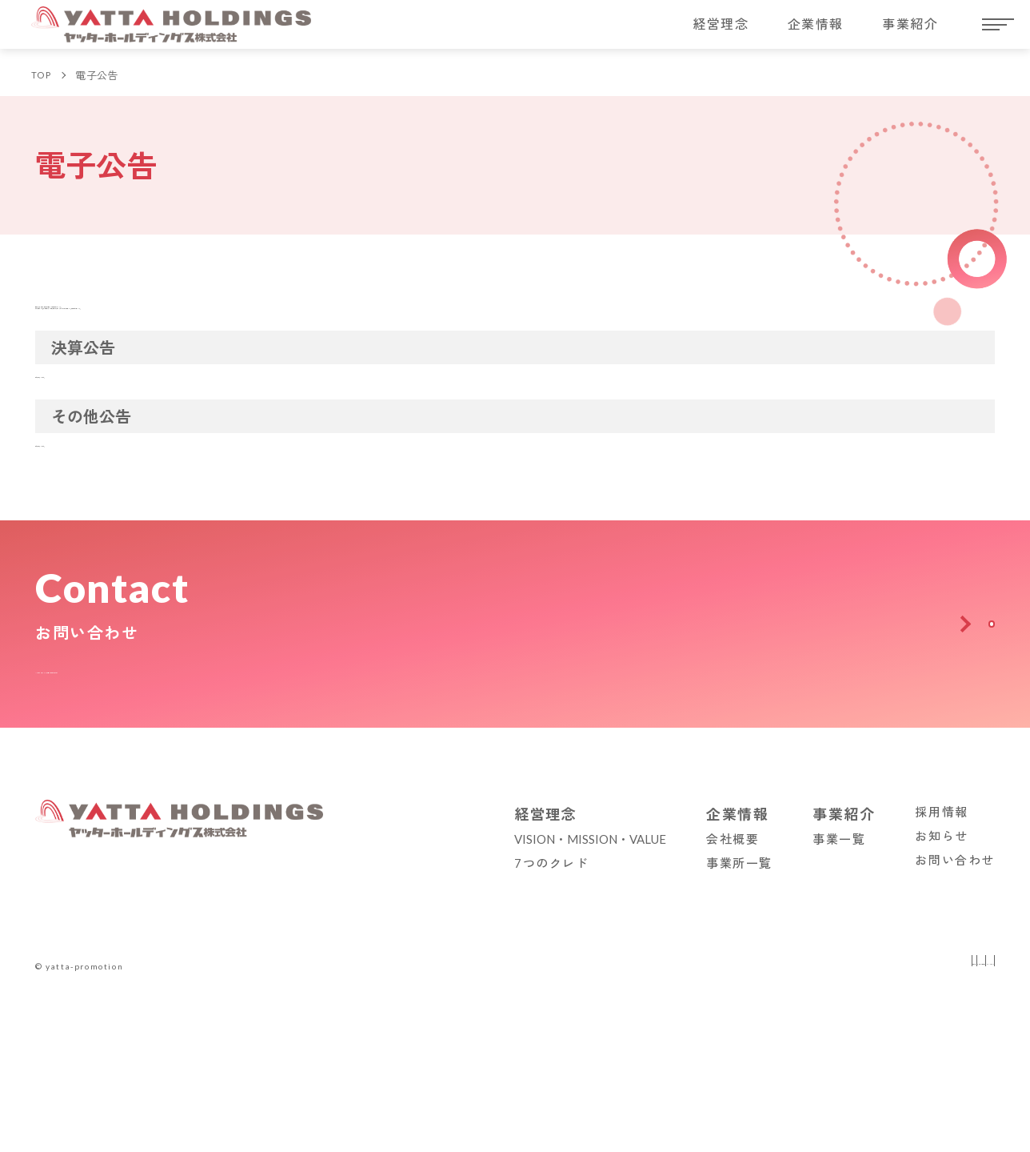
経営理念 (721, 31)
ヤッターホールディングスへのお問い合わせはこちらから (218, 971)
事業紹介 (910, 31)
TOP (44, 84)
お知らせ (941, 1139)
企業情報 (816, 31)
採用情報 (941, 1115)
